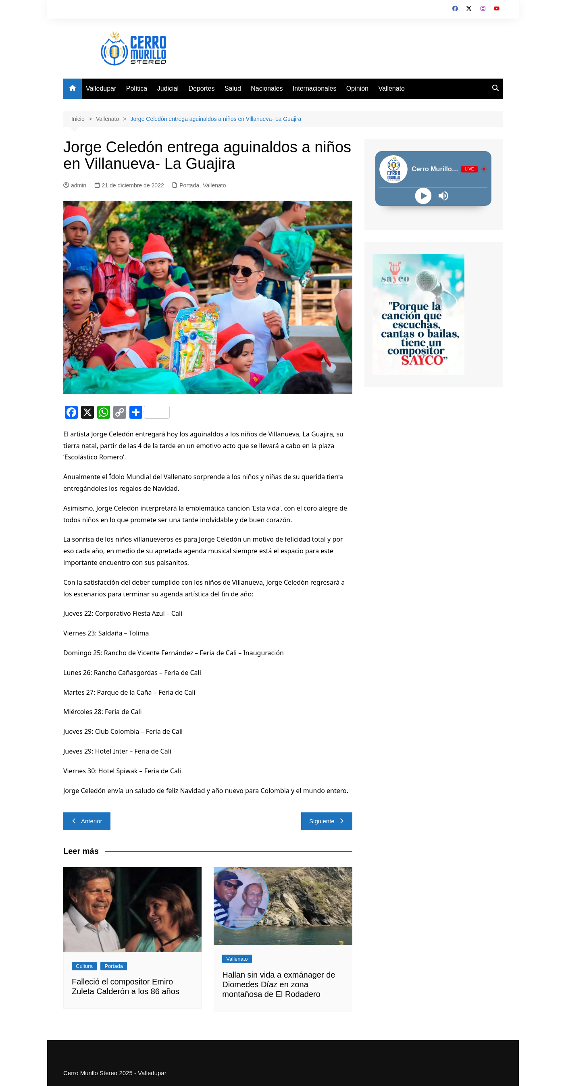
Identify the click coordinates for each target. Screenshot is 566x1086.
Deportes (202, 88)
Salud (233, 88)
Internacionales (315, 88)
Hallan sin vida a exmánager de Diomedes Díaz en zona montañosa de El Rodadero (278, 984)
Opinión (357, 88)
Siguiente (326, 821)
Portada (189, 185)
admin (74, 185)
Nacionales (267, 88)
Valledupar (101, 88)
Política (136, 88)
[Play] (423, 195)
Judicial (168, 88)
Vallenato (391, 88)
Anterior (86, 821)
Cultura (84, 966)
